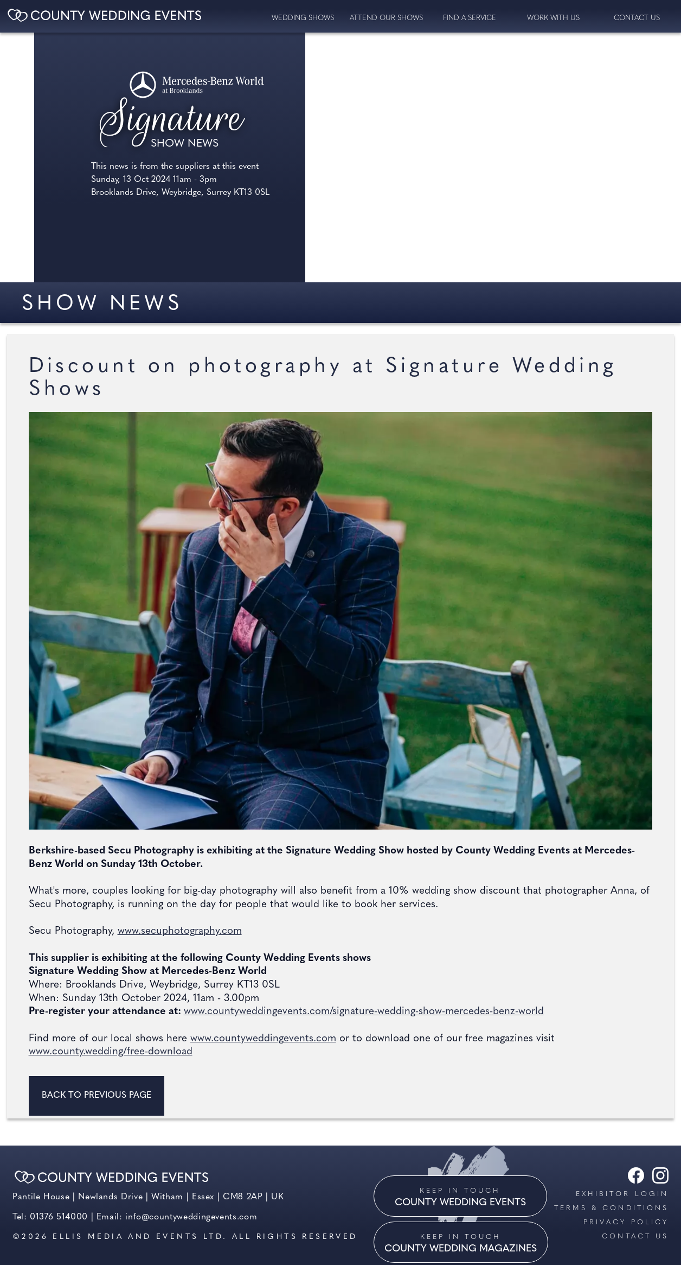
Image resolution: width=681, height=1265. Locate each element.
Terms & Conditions (611, 1208)
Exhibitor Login (622, 1194)
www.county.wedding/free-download (110, 1052)
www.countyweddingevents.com (263, 1039)
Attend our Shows (386, 18)
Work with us (553, 18)
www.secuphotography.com (180, 931)
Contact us (635, 1236)
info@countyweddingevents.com (191, 1217)
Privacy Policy (626, 1222)
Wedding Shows (303, 18)
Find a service (469, 18)
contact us (637, 18)
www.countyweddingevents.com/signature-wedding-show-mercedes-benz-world (364, 1012)
